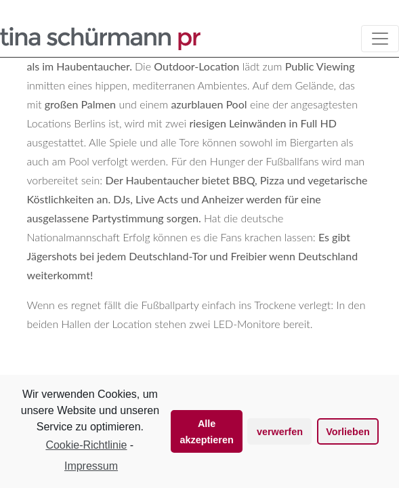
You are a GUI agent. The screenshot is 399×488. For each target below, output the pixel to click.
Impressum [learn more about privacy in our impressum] (91, 466)
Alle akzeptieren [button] (207, 431)
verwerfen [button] (280, 431)
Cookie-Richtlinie (86, 445)
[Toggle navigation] (380, 38)
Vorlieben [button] (348, 431)
